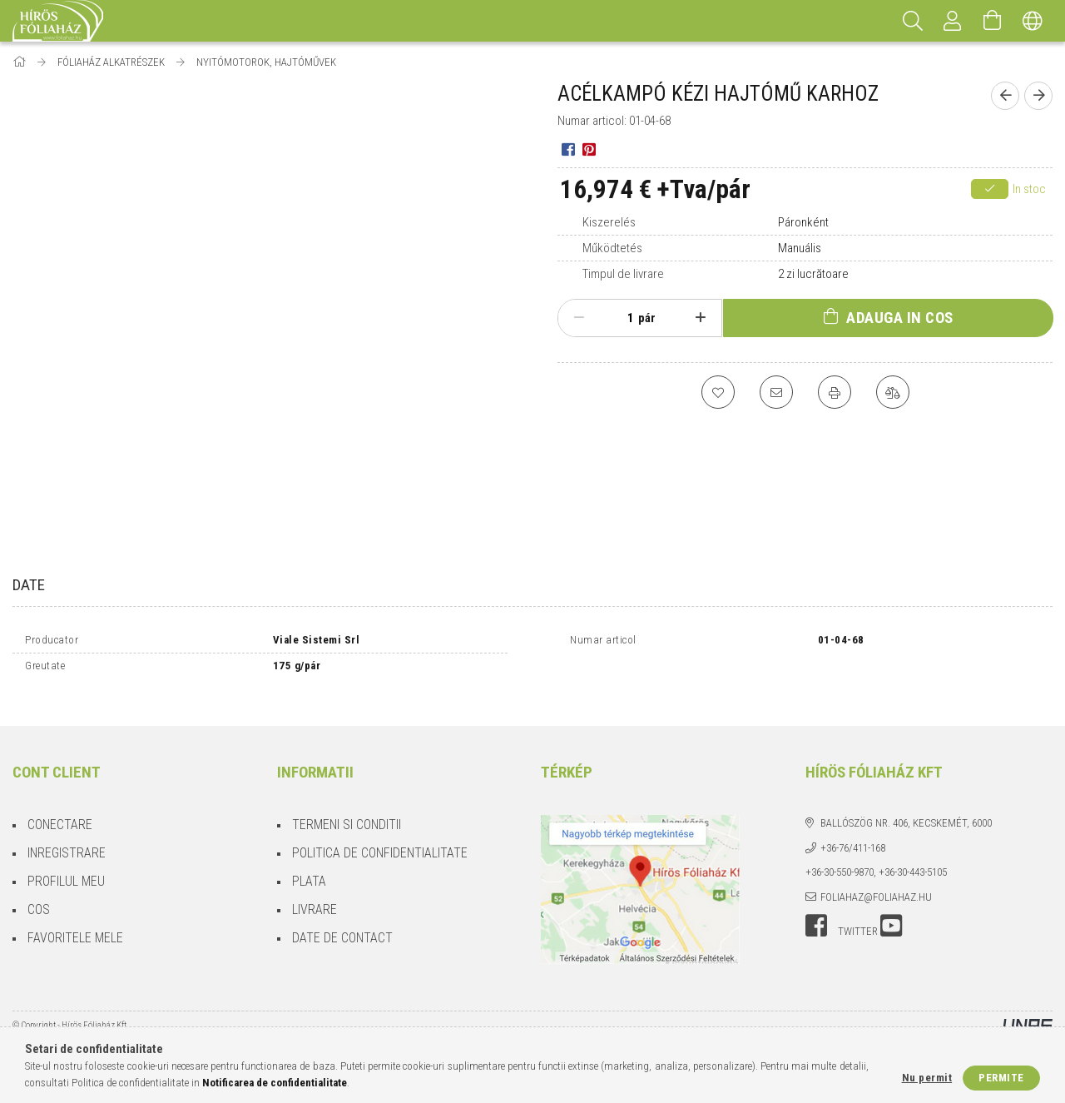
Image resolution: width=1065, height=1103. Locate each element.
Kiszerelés (609, 222)
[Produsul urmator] (1038, 96)
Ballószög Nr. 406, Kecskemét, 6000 (906, 808)
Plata (309, 867)
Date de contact (342, 924)
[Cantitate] (621, 318)
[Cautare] (913, 21)
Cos (38, 895)
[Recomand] (776, 392)
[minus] (579, 318)
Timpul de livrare (623, 273)
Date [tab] (28, 584)
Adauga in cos (900, 317)
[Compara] (892, 392)
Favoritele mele (75, 924)
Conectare (59, 810)
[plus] (700, 318)
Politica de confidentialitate (380, 839)
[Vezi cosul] (993, 21)
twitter (858, 917)
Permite (1001, 1077)
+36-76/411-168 (852, 833)
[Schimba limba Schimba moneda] (1033, 21)
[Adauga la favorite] (718, 392)
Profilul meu (66, 867)
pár (647, 318)
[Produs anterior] (1005, 96)
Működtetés (612, 248)
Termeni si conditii (346, 810)
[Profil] (953, 21)
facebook (816, 911)
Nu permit (927, 1077)
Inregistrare (66, 839)
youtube (891, 911)
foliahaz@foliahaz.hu (876, 883)
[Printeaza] (834, 392)
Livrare (314, 895)
